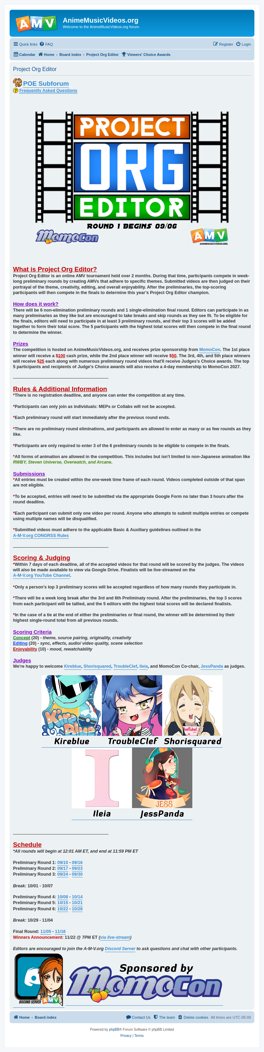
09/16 (77, 862)
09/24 (62, 874)
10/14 (77, 897)
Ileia (144, 666)
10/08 (62, 897)
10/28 (77, 909)
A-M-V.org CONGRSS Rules (41, 535)
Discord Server (120, 948)
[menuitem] (46, 44)
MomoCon (209, 349)
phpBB (114, 1029)
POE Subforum (46, 83)
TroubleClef (125, 666)
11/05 (45, 931)
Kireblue (72, 666)
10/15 (62, 902)
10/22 (62, 909)
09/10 (62, 862)
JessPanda (212, 666)
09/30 (77, 874)
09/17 (62, 868)
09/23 (77, 868)
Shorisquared (97, 666)
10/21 (77, 902)
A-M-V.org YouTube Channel (41, 575)
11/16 (60, 931)
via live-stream (115, 937)
